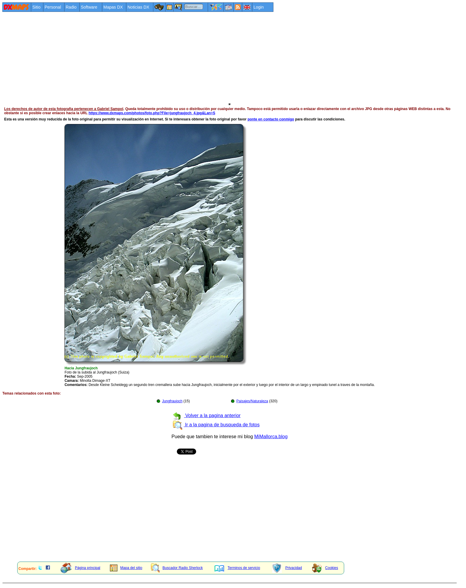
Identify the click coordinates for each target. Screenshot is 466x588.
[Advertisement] (180, 56)
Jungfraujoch (172, 401)
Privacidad (287, 568)
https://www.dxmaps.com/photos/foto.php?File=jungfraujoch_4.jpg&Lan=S (152, 113)
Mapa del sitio (126, 568)
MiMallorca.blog (271, 436)
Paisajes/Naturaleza (252, 401)
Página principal (80, 568)
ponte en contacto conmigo (271, 119)
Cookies (325, 568)
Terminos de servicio (237, 568)
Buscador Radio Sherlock (177, 568)
